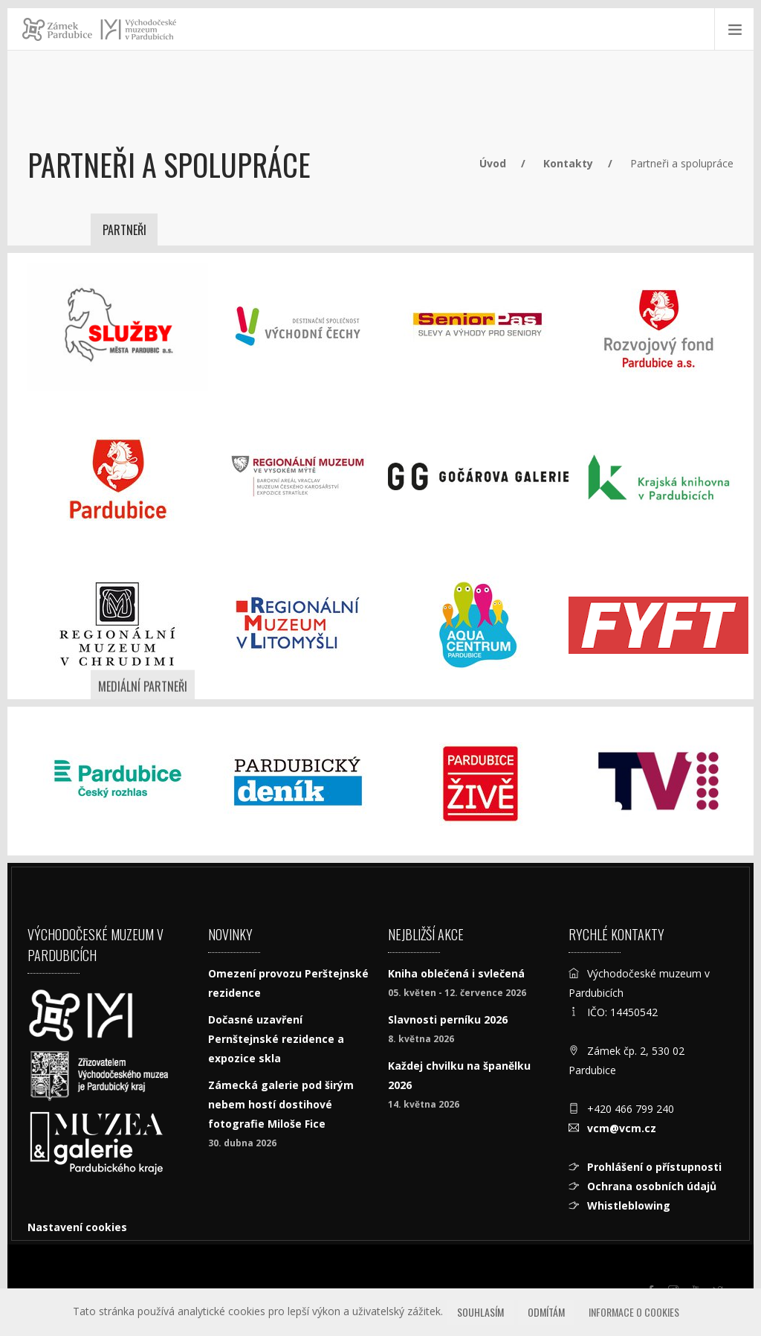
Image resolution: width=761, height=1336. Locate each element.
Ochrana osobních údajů (651, 1186)
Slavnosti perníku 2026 (448, 1019)
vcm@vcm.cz (621, 1128)
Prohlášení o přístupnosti (654, 1167)
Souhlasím (480, 1312)
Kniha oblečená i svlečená (456, 973)
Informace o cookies (634, 1312)
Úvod (492, 163)
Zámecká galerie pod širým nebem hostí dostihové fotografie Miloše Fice (281, 1104)
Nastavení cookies (77, 1227)
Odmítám (546, 1312)
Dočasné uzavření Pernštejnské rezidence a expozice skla (276, 1038)
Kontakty (568, 163)
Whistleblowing (628, 1205)
